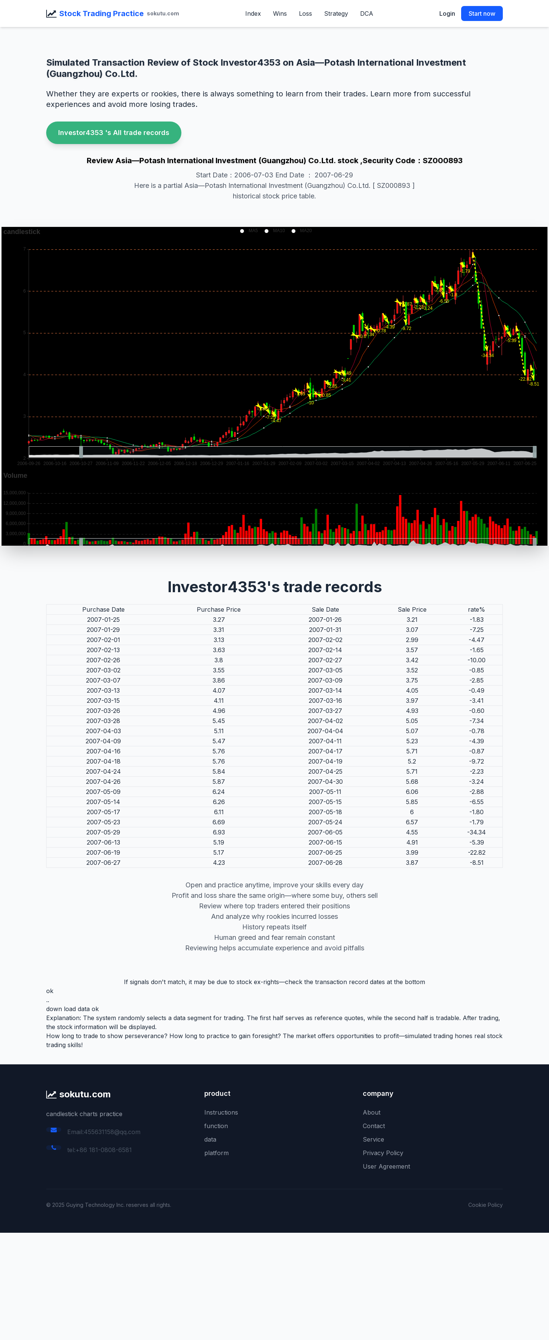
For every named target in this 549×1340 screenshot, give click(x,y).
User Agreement (386, 1166)
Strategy (336, 13)
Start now (482, 13)
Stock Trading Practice (101, 13)
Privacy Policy (383, 1153)
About (371, 1112)
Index (253, 13)
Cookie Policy (485, 1205)
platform (216, 1153)
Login (447, 13)
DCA (366, 13)
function (216, 1126)
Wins (280, 13)
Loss (305, 13)
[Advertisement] (225, 1285)
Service (373, 1139)
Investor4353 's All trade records (113, 133)
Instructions (221, 1112)
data (210, 1139)
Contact (374, 1126)
